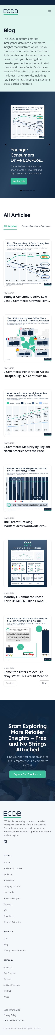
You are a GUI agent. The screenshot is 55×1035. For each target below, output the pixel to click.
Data (6, 938)
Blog (6, 944)
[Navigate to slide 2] (24, 190)
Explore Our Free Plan (27, 774)
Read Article (19, 181)
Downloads (9, 916)
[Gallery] (27, 144)
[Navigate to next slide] (49, 145)
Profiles (7, 862)
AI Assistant (9, 880)
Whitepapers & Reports (15, 950)
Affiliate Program (12, 985)
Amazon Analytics (12, 898)
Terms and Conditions (14, 1020)
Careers (7, 979)
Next (44, 683)
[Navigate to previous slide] (6, 145)
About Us (8, 967)
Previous (10, 683)
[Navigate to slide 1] (21, 190)
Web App (8, 904)
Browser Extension (12, 922)
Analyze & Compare (13, 868)
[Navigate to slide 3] (27, 190)
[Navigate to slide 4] (31, 190)
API (5, 910)
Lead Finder (9, 892)
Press (6, 997)
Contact (7, 991)
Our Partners (10, 973)
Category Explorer (12, 886)
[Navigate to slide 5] (34, 190)
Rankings (8, 874)
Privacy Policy (10, 1015)
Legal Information (12, 1009)
